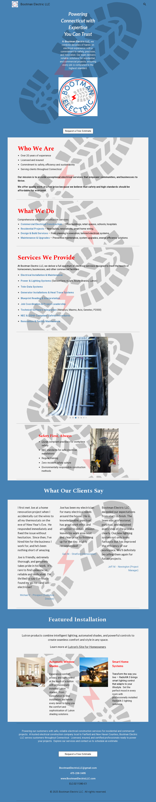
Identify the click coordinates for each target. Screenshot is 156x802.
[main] (77, 43)
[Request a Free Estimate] (78, 131)
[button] (144, 4)
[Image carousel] (78, 377)
